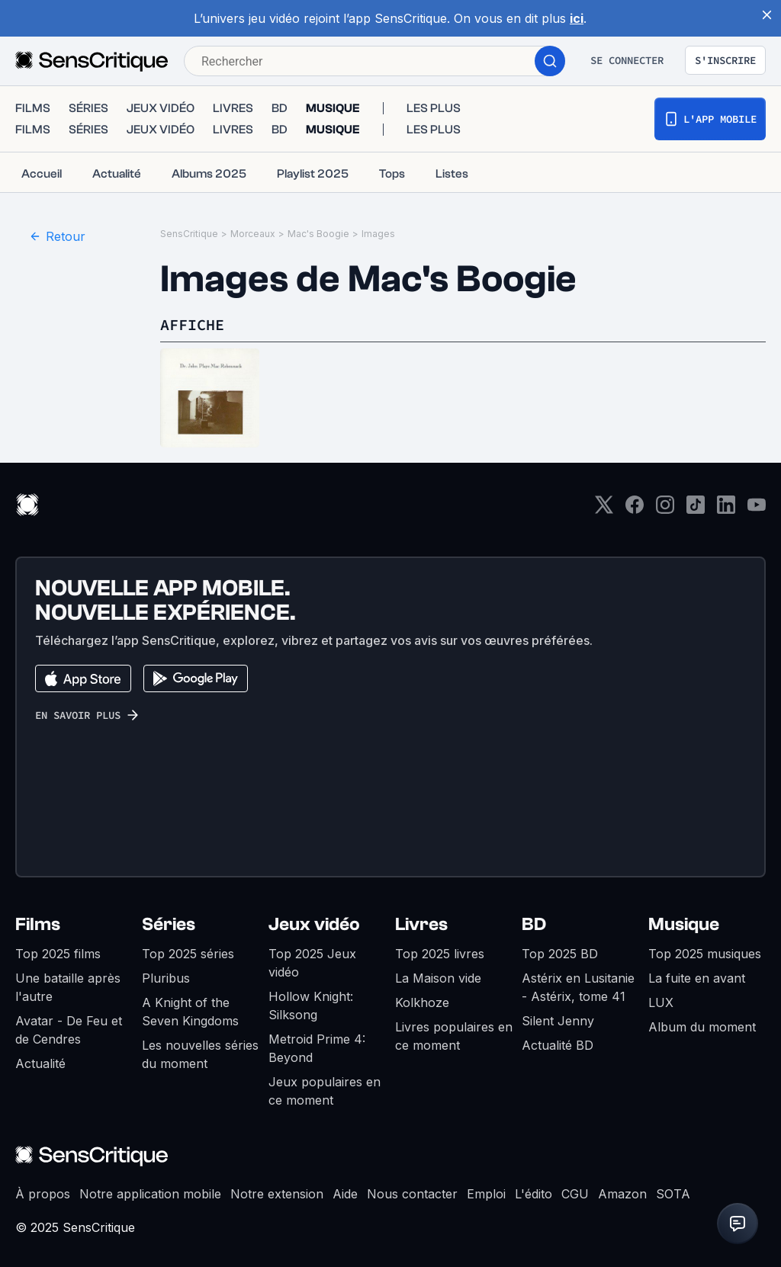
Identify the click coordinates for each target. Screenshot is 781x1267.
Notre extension (276, 1178)
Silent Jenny (558, 1005)
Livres (421, 909)
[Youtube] (756, 494)
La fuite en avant (696, 962)
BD (534, 909)
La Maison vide (438, 962)
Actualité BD (557, 1030)
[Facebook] (634, 494)
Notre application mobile (150, 1178)
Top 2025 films (58, 938)
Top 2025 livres (439, 938)
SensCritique (189, 218)
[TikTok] (695, 494)
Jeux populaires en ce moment (324, 1075)
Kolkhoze (422, 987)
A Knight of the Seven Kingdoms (190, 996)
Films (37, 909)
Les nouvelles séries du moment (200, 1039)
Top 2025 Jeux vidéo (312, 947)
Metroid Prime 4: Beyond (316, 1033)
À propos (42, 1178)
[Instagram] (665, 494)
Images (378, 218)
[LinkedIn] (726, 494)
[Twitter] (604, 494)
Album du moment (702, 1011)
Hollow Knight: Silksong (310, 990)
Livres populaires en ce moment (454, 1021)
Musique (683, 909)
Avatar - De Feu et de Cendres (68, 1014)
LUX (660, 987)
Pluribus (166, 962)
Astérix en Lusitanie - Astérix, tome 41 (578, 972)
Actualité (40, 1048)
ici (576, 18)
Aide (345, 1178)
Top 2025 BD (560, 938)
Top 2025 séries (188, 938)
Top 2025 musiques (704, 938)
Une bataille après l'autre (68, 972)
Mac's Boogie (318, 218)
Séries (168, 909)
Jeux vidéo (314, 909)
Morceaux (252, 218)
